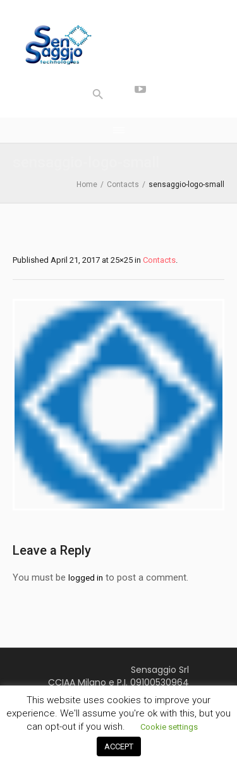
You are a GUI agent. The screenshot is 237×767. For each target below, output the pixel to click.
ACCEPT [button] (118, 746)
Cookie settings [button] (169, 727)
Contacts (123, 184)
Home (86, 184)
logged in (85, 578)
